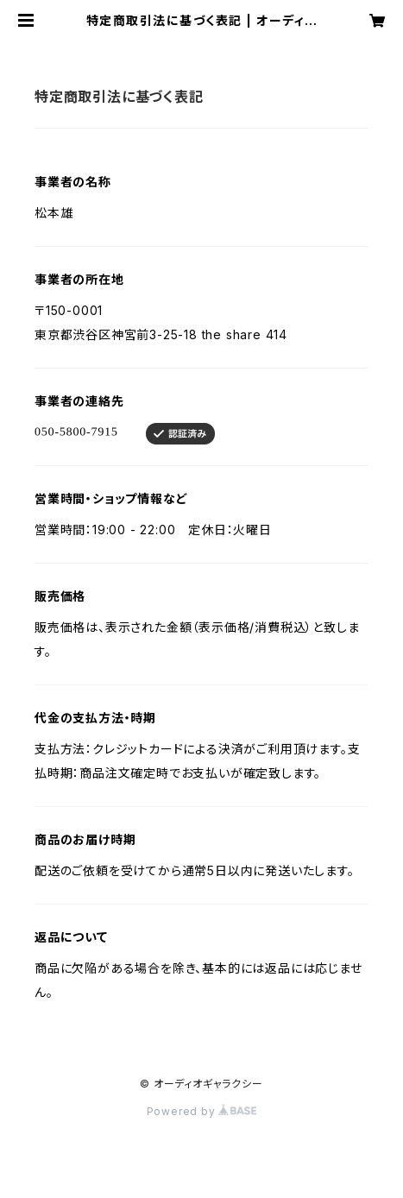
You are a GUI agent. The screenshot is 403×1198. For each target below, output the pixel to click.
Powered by (202, 1111)
